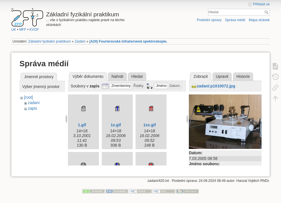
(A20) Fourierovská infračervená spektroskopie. (128, 41)
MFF (22, 30)
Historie (243, 76)
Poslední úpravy (209, 20)
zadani (33, 102)
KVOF (34, 30)
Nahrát (117, 76)
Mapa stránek (259, 20)
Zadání (80, 41)
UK (13, 30)
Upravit (222, 76)
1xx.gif (149, 125)
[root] (28, 97)
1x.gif (115, 125)
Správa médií (235, 20)
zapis (32, 108)
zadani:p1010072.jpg (216, 86)
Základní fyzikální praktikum (49, 41)
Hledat (267, 12)
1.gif (82, 125)
